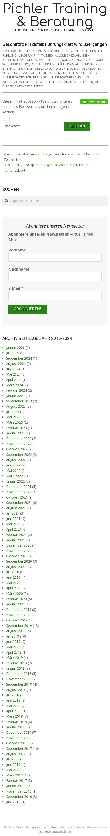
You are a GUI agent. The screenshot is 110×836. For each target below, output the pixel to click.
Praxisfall (28, 73)
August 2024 (16, 363)
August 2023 (16, 406)
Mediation (95, 69)
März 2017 (14, 775)
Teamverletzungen (33, 77)
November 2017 (18, 737)
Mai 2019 (13, 647)
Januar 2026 (15, 347)
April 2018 (14, 711)
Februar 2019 (16, 663)
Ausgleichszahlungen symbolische (29, 60)
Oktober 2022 (17, 449)
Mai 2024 (13, 374)
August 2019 (16, 631)
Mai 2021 (13, 524)
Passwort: (32, 126)
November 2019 (18, 614)
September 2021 (19, 502)
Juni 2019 (13, 641)
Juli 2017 (12, 759)
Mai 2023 (13, 417)
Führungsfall (69, 64)
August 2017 (16, 753)
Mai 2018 (13, 705)
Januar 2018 (15, 727)
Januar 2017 (15, 786)
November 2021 (18, 492)
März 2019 (14, 657)
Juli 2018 (12, 695)
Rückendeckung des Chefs (58, 73)
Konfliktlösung (39, 69)
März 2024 (14, 385)
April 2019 (14, 652)
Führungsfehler (94, 64)
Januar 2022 (15, 481)
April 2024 (14, 379)
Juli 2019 (12, 636)
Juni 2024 (13, 369)
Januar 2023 (15, 433)
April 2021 (14, 529)
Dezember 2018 (18, 673)
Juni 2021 (13, 518)
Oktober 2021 (17, 497)
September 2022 (19, 454)
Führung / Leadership (18, 55)
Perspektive (10, 73)
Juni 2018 (13, 700)
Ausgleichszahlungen (72, 55)
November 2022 (18, 443)
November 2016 (18, 791)
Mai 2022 (13, 470)
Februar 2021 (16, 534)
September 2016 (19, 796)
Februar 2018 (16, 721)
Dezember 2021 (18, 486)
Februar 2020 (16, 598)
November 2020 (18, 550)
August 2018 (16, 689)
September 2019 (19, 625)
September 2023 (19, 401)
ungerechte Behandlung (69, 77)
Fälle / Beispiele (91, 51)
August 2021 (16, 508)
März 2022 (14, 476)
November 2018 (18, 679)
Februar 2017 (16, 780)
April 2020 (14, 588)
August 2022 (16, 459)
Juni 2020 (13, 577)
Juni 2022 (13, 465)
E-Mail (16, 288)
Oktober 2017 (17, 743)
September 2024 (19, 358)
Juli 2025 (12, 353)
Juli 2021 (12, 513)
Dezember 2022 (18, 438)
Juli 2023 (12, 411)
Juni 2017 (13, 764)
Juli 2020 (12, 572)
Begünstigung (69, 60)
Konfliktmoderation (70, 69)
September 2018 (19, 684)
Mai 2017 (13, 769)
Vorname (17, 250)
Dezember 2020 (18, 545)
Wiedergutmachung (18, 82)
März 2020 (14, 593)
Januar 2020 (15, 604)
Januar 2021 (15, 540)
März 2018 (14, 716)
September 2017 (19, 748)
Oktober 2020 (17, 556)
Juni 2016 (13, 802)
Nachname (19, 269)
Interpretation (14, 69)
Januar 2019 (15, 668)
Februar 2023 (16, 427)
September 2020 (19, 561)
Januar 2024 (15, 395)
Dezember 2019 (18, 609)
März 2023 (14, 422)
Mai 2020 (13, 582)
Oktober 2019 (17, 620)
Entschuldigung (44, 64)
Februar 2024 (16, 390)
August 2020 (16, 566)
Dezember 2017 (18, 732)
